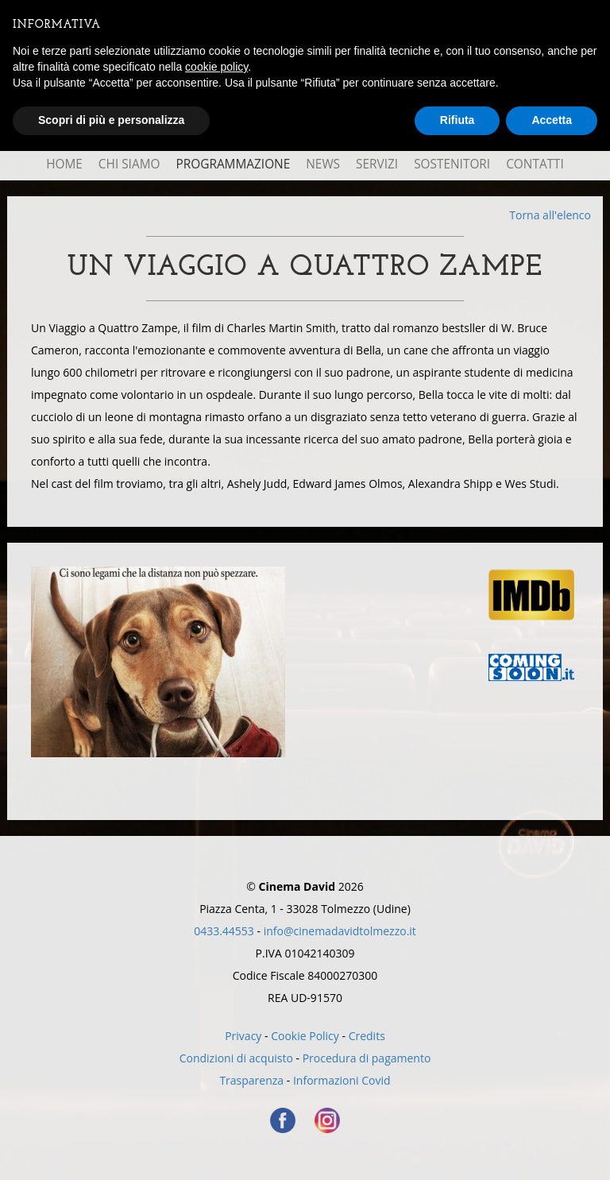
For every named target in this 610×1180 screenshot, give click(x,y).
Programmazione (233, 164)
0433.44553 (224, 930)
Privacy (243, 1035)
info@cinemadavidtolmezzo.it (340, 930)
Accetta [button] (551, 120)
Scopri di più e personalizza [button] (111, 120)
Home (64, 164)
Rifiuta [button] (457, 120)
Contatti (535, 164)
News (323, 164)
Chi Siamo (129, 164)
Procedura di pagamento (367, 1058)
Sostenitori (452, 164)
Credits (367, 1035)
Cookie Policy (305, 1035)
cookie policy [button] (216, 66)
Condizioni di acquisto (236, 1058)
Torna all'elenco (550, 214)
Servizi (377, 164)
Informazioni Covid (342, 1080)
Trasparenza (251, 1080)
